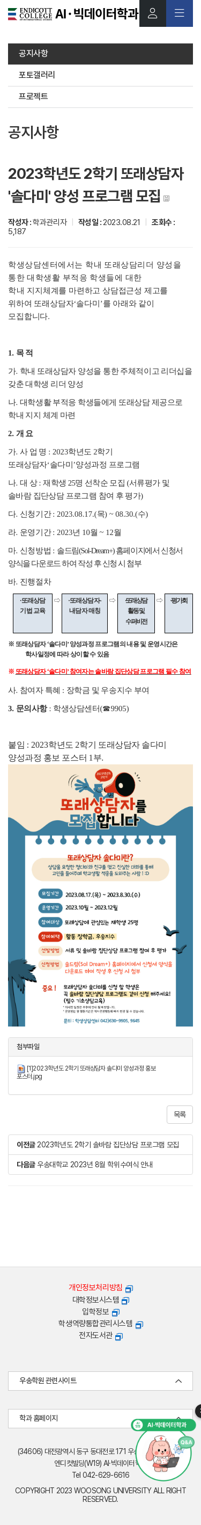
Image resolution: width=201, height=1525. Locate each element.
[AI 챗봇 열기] (163, 1449)
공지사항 (33, 53)
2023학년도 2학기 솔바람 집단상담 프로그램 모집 (107, 1144)
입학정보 (100, 1312)
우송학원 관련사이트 (100, 1380)
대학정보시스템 (100, 1300)
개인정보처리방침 (100, 1287)
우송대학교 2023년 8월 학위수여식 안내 (95, 1164)
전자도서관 (100, 1335)
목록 (180, 1114)
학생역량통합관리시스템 (100, 1323)
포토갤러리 (37, 75)
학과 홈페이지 (100, 1418)
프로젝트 (33, 96)
